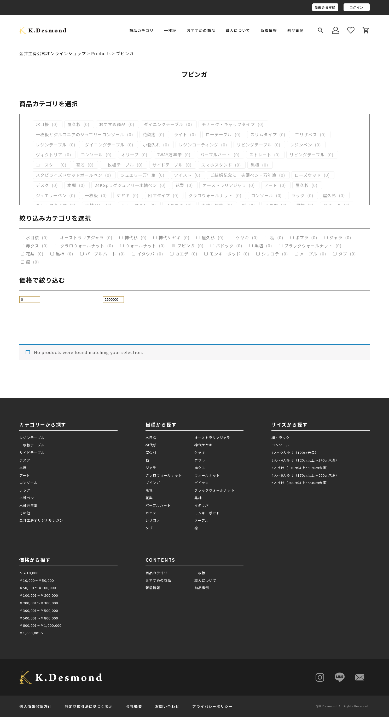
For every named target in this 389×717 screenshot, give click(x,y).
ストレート (260, 154)
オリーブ (130, 154)
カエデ (182, 254)
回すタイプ (159, 195)
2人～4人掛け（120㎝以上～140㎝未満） (305, 460)
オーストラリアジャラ (224, 185)
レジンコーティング (198, 144)
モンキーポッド (225, 254)
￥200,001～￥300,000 (38, 602)
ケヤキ (123, 195)
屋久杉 (74, 124)
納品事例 (295, 30)
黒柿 (60, 254)
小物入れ (152, 144)
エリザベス (306, 134)
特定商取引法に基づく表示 (89, 706)
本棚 (71, 185)
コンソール (92, 154)
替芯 (80, 165)
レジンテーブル (51, 144)
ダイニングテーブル (164, 124)
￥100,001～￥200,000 (38, 595)
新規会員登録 (325, 7)
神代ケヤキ (170, 237)
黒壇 (258, 245)
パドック (225, 245)
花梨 (179, 185)
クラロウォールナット (210, 195)
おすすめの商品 (201, 30)
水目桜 (42, 124)
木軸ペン (26, 497)
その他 (24, 512)
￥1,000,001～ (31, 632)
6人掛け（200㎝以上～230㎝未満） (300, 482)
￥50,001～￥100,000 (37, 587)
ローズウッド (308, 175)
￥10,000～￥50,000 (36, 580)
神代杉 (131, 237)
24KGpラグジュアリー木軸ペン (126, 185)
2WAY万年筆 (169, 154)
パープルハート (215, 154)
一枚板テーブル (118, 165)
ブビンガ (186, 245)
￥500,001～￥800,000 (38, 618)
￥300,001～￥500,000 (38, 610)
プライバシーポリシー (212, 706)
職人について (238, 30)
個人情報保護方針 (35, 706)
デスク (42, 185)
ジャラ (335, 237)
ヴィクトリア (49, 154)
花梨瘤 (149, 134)
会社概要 (134, 706)
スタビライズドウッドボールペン (69, 175)
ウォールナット (140, 245)
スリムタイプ (263, 134)
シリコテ (270, 254)
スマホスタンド (216, 165)
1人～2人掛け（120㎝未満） (294, 452)
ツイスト (183, 175)
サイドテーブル (167, 165)
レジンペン (301, 144)
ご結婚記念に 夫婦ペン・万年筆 (243, 175)
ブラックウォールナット (308, 245)
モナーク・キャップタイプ (228, 124)
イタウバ (146, 254)
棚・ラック (280, 437)
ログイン (356, 7)
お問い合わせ (167, 706)
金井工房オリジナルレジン (41, 520)
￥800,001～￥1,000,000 (40, 625)
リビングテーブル (254, 144)
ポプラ (302, 237)
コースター (47, 165)
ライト (180, 134)
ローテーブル (219, 134)
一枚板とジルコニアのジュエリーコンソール (80, 134)
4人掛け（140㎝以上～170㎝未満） (300, 467)
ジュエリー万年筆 (138, 175)
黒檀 (255, 165)
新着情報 (269, 30)
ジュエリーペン (51, 195)
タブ (342, 254)
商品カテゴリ (156, 572)
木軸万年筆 (28, 505)
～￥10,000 (28, 572)
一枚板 (91, 195)
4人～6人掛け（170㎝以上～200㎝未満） (305, 475)
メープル (308, 254)
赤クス (32, 245)
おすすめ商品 (112, 124)
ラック (298, 195)
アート (270, 185)
